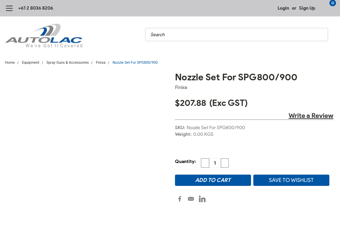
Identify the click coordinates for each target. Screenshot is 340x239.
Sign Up (307, 8)
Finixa (101, 62)
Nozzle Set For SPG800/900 (135, 62)
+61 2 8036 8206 (35, 8)
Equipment (30, 62)
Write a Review (311, 116)
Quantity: (185, 161)
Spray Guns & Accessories (67, 62)
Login (283, 8)
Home (10, 62)
